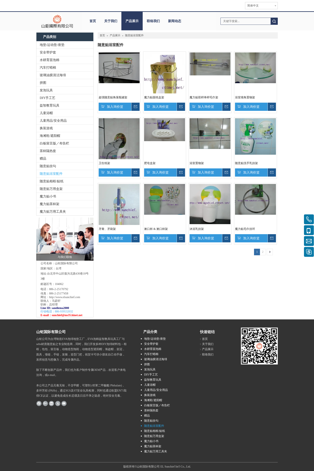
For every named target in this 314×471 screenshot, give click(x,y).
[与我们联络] (65, 239)
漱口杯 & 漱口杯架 (156, 228)
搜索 (274, 21)
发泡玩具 (46, 90)
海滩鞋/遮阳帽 (50, 135)
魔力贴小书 (48, 196)
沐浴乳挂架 (197, 228)
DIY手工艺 (47, 98)
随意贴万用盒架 (51, 189)
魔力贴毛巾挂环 (245, 228)
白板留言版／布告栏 (54, 143)
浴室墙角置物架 (245, 97)
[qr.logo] (259, 346)
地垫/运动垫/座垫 (52, 45)
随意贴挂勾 (48, 166)
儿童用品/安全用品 (53, 120)
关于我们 (110, 21)
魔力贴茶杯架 (49, 204)
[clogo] (57, 21)
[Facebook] (39, 403)
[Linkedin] (51, 403)
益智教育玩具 (49, 105)
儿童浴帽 (46, 113)
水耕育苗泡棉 (49, 60)
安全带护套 (48, 52)
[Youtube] (64, 403)
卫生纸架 (104, 163)
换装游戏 (46, 128)
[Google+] (45, 403)
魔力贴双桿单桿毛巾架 (204, 97)
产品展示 (132, 21)
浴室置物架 (197, 163)
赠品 (43, 158)
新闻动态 (174, 21)
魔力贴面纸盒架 (154, 97)
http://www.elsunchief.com (64, 297)
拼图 (43, 82)
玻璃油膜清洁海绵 (53, 75)
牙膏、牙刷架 (107, 228)
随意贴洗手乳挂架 (246, 163)
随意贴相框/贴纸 (51, 181)
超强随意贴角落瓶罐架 (113, 97)
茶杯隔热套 (48, 151)
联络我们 (153, 21)
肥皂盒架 (150, 163)
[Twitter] (57, 403)
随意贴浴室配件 (51, 173)
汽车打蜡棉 (48, 67)
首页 (92, 21)
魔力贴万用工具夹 (53, 211)
